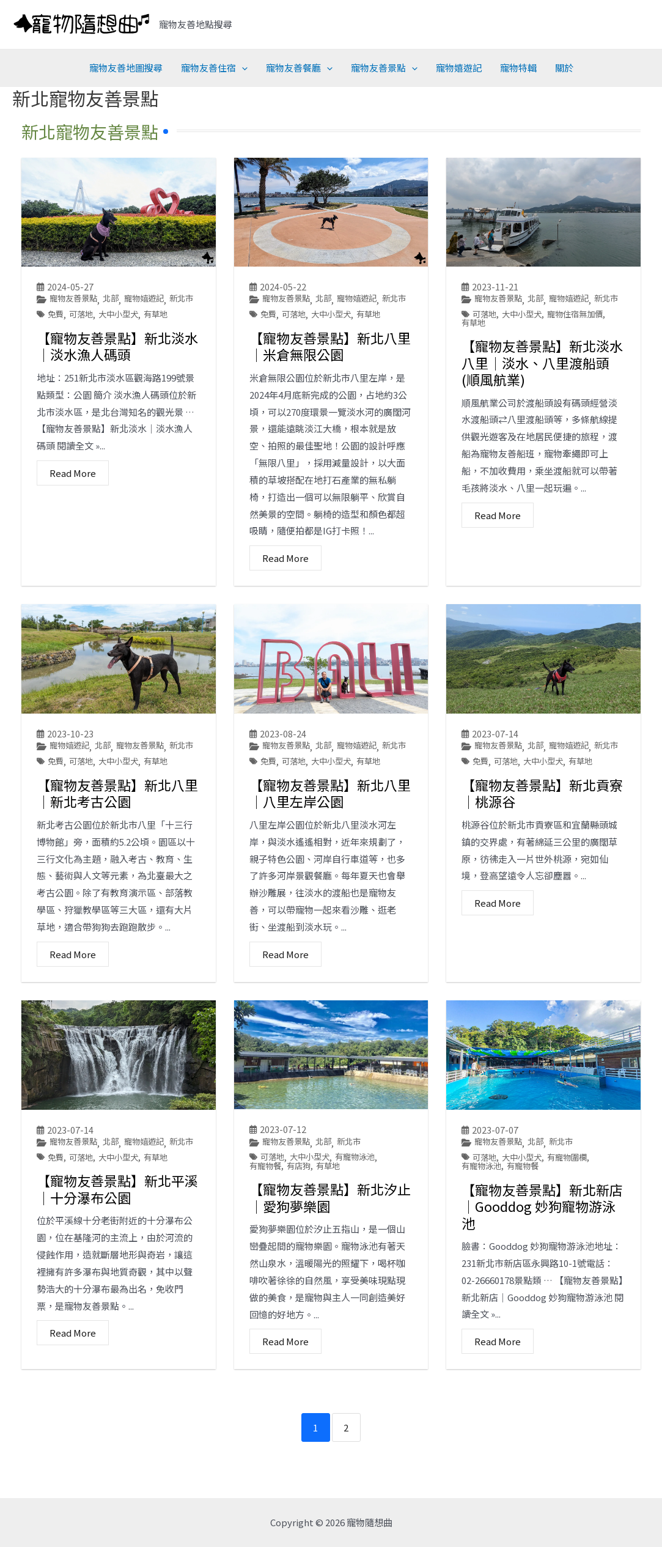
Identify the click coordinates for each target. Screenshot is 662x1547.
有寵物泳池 (361, 1187)
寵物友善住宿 (214, 68)
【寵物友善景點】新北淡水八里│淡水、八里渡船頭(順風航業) (542, 378)
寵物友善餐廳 (299, 68)
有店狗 (302, 1196)
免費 (56, 329)
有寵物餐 (266, 1196)
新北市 (49, 313)
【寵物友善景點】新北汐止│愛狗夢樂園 (330, 1228)
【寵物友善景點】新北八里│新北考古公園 (117, 823)
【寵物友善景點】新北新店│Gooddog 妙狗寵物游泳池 (542, 1236)
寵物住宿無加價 (582, 329)
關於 (564, 67)
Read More (73, 488)
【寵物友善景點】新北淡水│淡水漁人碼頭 (117, 361)
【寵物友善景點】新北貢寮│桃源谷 (542, 823)
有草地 (162, 329)
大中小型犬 (122, 329)
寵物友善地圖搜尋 (126, 67)
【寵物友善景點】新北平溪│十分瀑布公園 (117, 1234)
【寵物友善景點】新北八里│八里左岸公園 (330, 823)
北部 (114, 299)
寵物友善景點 (384, 68)
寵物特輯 (518, 67)
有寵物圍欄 (573, 1188)
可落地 (83, 329)
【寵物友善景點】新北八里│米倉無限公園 (330, 361)
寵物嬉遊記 (459, 67)
